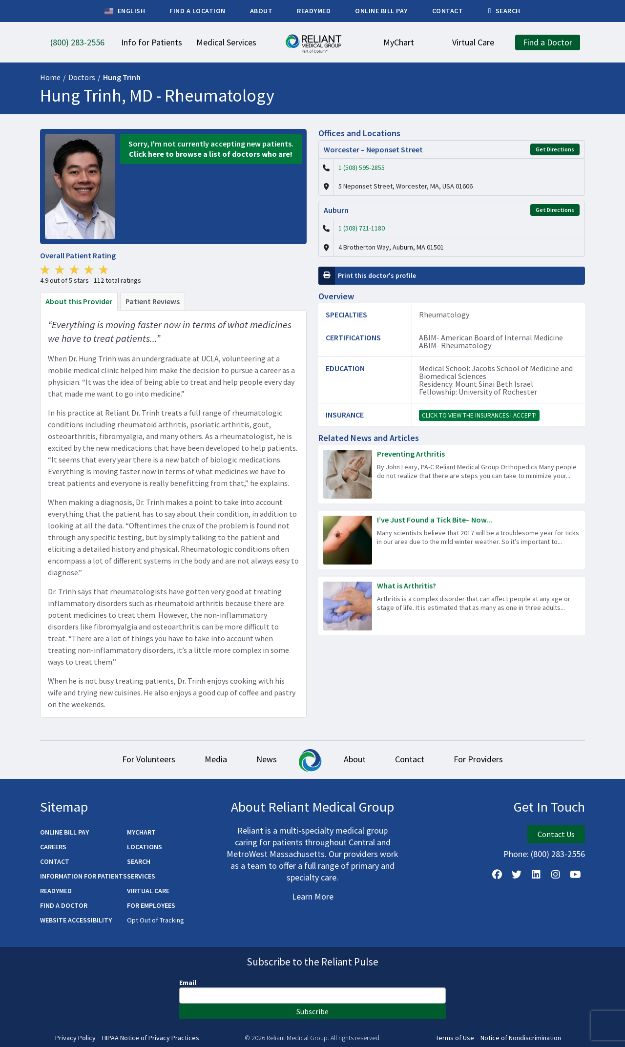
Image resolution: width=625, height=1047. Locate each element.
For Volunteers (148, 759)
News (266, 759)
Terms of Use (455, 1038)
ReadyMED (56, 890)
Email (187, 982)
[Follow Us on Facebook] (497, 874)
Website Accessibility (76, 920)
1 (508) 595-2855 (361, 167)
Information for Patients (83, 876)
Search (138, 861)
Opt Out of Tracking (155, 920)
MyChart (141, 832)
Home (50, 77)
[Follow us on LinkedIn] (536, 874)
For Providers (478, 759)
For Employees (151, 905)
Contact (409, 759)
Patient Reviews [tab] (152, 301)
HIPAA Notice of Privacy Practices (150, 1038)
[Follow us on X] (516, 874)
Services (141, 876)
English (124, 11)
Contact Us (556, 834)
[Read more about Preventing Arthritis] (451, 474)
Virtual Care (148, 890)
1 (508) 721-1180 (361, 228)
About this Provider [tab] (78, 301)
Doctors (81, 77)
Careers (53, 846)
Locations (144, 846)
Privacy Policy (75, 1038)
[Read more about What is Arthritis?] (451, 606)
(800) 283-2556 (558, 853)
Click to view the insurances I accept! (479, 415)
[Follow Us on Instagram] (555, 874)
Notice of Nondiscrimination (520, 1038)
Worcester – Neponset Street (373, 149)
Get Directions (555, 149)
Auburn (336, 210)
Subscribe (312, 1011)
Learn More (312, 896)
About (355, 759)
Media (216, 759)
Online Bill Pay (64, 832)
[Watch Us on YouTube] (575, 874)
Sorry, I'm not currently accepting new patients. (210, 149)
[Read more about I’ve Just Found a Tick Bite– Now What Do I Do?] (451, 540)
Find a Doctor (63, 905)
